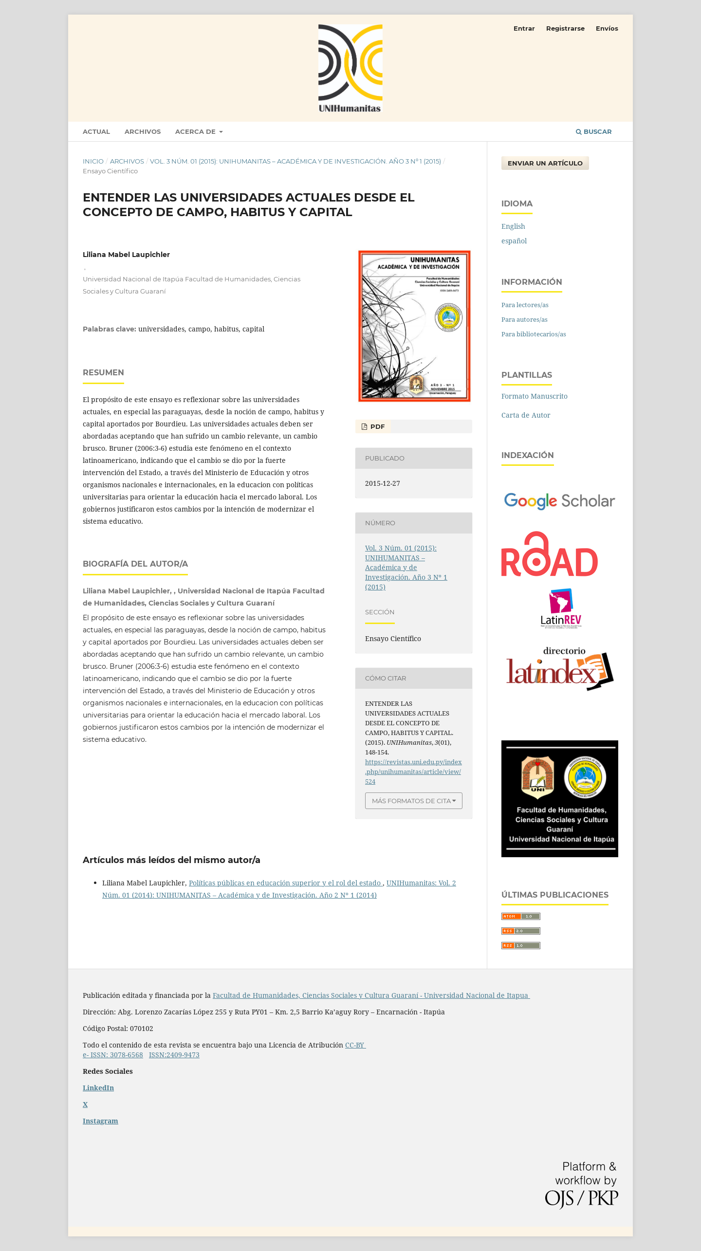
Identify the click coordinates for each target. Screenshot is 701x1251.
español (514, 240)
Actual (96, 131)
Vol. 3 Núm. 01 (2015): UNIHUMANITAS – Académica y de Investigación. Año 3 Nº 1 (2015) (295, 161)
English (513, 226)
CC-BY (355, 1044)
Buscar (594, 131)
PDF (377, 426)
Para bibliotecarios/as (533, 334)
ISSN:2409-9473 (174, 1054)
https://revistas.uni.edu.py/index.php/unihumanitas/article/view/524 (413, 771)
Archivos (143, 131)
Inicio (93, 161)
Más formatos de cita (411, 801)
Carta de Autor (526, 415)
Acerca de (196, 131)
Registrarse (565, 28)
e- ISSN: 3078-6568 (113, 1054)
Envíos (607, 28)
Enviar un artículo (545, 163)
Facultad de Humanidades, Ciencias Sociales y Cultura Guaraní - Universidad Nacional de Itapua (371, 995)
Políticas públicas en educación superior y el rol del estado (286, 882)
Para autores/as (524, 319)
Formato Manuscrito (534, 396)
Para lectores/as (525, 304)
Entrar (524, 28)
